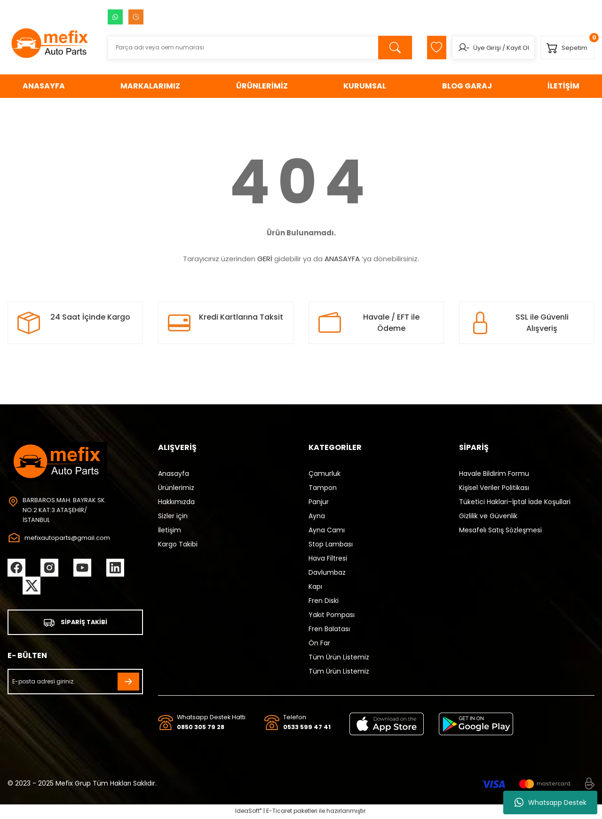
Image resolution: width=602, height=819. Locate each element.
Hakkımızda (176, 501)
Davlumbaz (327, 572)
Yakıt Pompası (332, 614)
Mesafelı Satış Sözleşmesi (500, 530)
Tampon (323, 487)
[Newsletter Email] (75, 683)
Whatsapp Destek (550, 802)
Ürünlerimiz (176, 487)
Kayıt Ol (511, 47)
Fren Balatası (329, 629)
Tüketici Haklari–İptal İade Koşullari (514, 501)
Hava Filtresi (328, 558)
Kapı (315, 586)
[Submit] (128, 683)
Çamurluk (325, 473)
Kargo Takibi (178, 544)
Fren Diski (324, 600)
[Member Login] (457, 47)
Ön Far (319, 643)
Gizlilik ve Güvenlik (488, 516)
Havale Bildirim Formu (494, 473)
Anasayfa (173, 473)
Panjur (319, 501)
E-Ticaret (279, 812)
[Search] (254, 47)
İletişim (169, 530)
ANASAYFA (342, 259)
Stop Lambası (331, 544)
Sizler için (173, 516)
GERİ (264, 259)
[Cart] (565, 47)
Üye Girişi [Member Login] (480, 47)
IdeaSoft (248, 812)
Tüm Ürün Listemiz (339, 657)
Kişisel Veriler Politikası (494, 487)
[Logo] (50, 42)
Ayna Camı (327, 530)
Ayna (317, 516)
